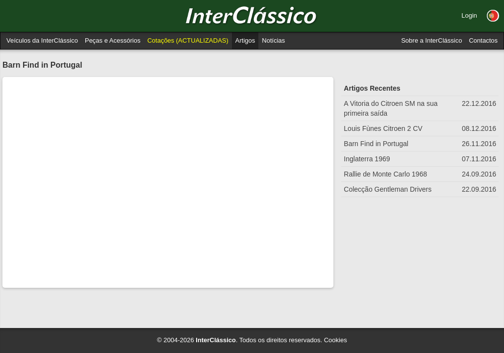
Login (469, 15)
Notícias (273, 40)
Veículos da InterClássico (42, 40)
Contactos (483, 40)
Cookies (335, 340)
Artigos (245, 40)
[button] (493, 15)
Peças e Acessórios (112, 40)
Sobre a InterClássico (431, 40)
